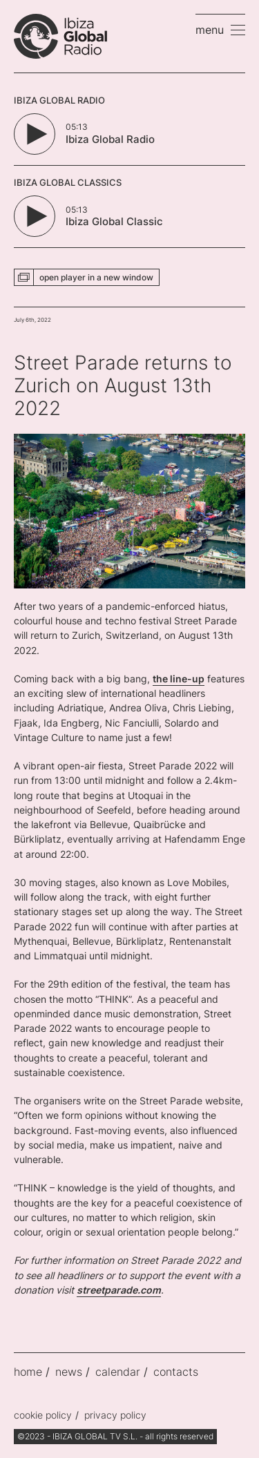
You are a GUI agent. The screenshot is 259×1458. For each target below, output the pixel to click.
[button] (220, 29)
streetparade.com (119, 1290)
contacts (175, 1372)
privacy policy (115, 1415)
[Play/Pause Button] (34, 134)
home (28, 1372)
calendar (117, 1372)
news (68, 1372)
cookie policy (43, 1415)
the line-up (178, 678)
